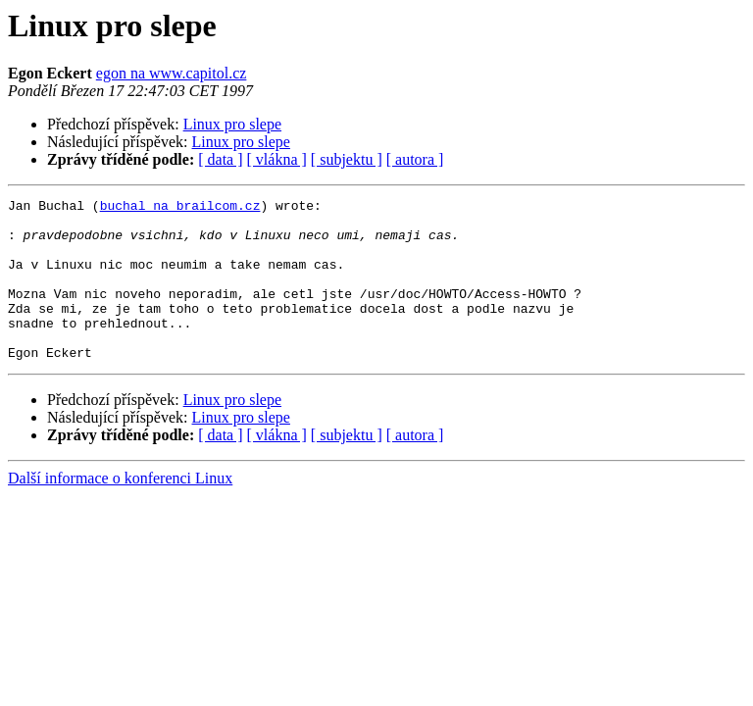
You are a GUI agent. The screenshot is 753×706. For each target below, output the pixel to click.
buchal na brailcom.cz (180, 208)
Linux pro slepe (232, 124)
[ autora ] (415, 159)
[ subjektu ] (346, 159)
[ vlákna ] (277, 159)
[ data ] (220, 159)
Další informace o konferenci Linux (120, 510)
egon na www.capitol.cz (171, 73)
